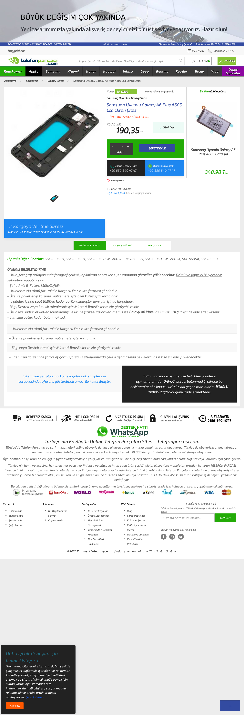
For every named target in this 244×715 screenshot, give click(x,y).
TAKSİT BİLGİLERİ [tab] (122, 245)
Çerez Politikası (136, 515)
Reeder (181, 71)
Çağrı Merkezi (16, 525)
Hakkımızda (15, 510)
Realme (162, 71)
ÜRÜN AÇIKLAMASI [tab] (89, 245)
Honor (91, 71)
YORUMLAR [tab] (154, 245)
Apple (33, 71)
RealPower (13, 71)
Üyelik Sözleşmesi (98, 515)
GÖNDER (225, 517)
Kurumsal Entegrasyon (92, 551)
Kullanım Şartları (136, 520)
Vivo (215, 71)
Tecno (199, 71)
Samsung (53, 71)
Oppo (144, 71)
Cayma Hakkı (55, 520)
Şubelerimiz (15, 520)
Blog (129, 510)
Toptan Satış (16, 515)
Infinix (128, 71)
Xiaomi (73, 71)
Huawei (109, 71)
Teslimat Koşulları (98, 510)
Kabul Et (15, 705)
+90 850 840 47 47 (123, 170)
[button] (201, 61)
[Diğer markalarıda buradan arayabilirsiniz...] (131, 61)
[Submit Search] (181, 60)
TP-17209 (122, 91)
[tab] (54, 198)
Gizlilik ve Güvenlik (138, 534)
